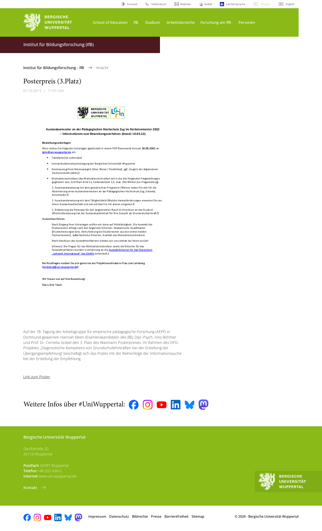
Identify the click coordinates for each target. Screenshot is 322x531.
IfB (135, 22)
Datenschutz (119, 516)
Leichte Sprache (235, 4)
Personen (246, 22)
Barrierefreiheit (176, 516)
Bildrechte (140, 516)
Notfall (208, 4)
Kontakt (30, 487)
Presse (156, 516)
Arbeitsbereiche (181, 22)
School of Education (110, 22)
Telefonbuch (158, 4)
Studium (152, 22)
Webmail (185, 4)
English (290, 4)
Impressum (97, 516)
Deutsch (265, 4)
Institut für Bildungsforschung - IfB (54, 67)
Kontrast (132, 4)
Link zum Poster (36, 376)
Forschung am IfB (215, 22)
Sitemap (198, 516)
